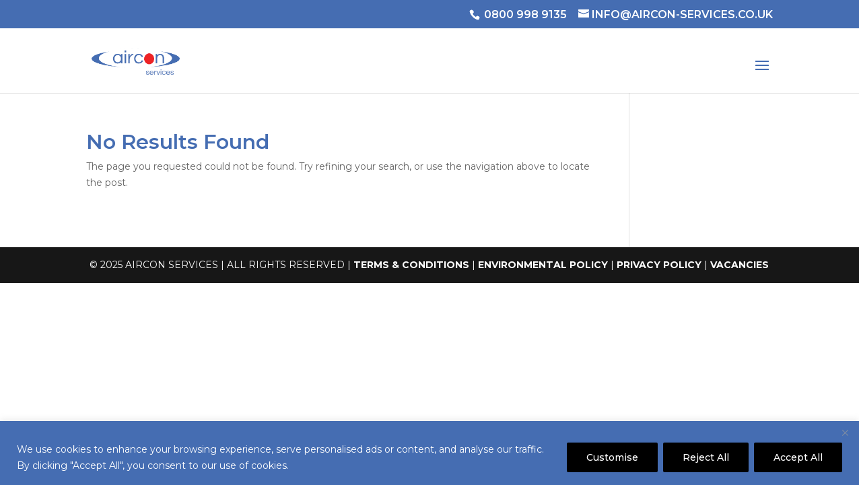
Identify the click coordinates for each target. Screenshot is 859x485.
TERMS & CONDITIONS (411, 265)
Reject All (706, 457)
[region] (429, 453)
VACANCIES (739, 265)
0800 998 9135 (525, 14)
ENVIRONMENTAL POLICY (543, 265)
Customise (612, 457)
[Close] (845, 432)
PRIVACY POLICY (659, 265)
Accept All (798, 457)
